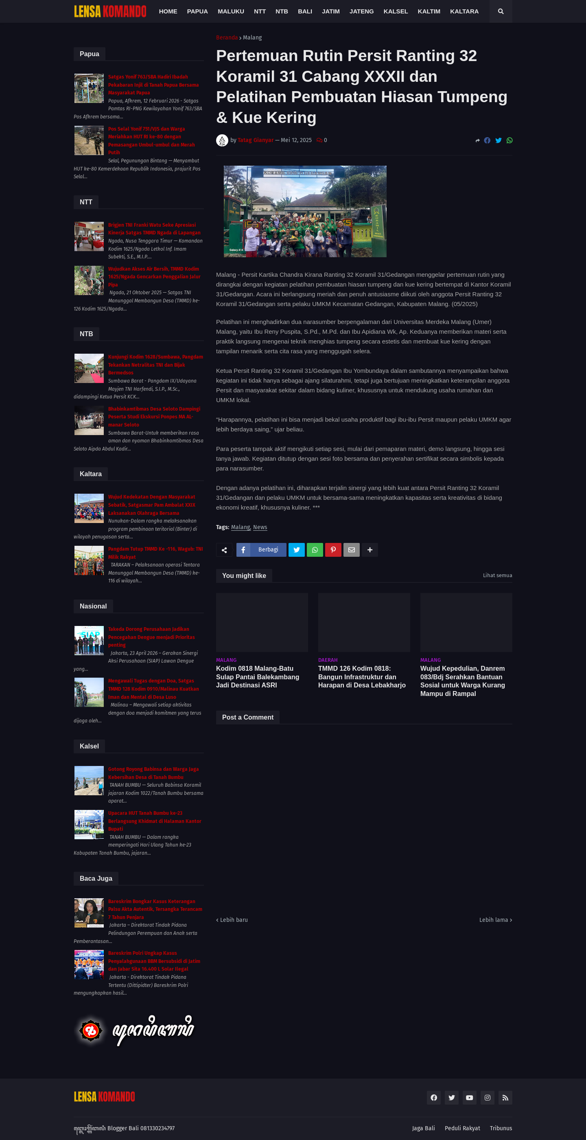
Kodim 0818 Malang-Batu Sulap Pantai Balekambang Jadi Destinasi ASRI (258, 677)
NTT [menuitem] (260, 11)
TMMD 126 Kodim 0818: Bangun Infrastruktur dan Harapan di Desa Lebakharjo (362, 677)
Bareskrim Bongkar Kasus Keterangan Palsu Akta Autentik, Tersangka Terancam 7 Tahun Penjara (155, 909)
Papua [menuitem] (197, 11)
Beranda (227, 38)
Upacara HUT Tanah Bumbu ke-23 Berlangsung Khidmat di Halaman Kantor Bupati (154, 821)
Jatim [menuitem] (331, 11)
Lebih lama (493, 920)
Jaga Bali (423, 1128)
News (260, 528)
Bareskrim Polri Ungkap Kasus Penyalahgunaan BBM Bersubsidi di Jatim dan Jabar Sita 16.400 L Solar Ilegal (154, 961)
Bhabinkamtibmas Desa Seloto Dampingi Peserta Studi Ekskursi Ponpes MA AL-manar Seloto (154, 417)
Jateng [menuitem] (362, 11)
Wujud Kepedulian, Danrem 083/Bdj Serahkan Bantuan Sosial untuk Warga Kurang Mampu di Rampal (462, 681)
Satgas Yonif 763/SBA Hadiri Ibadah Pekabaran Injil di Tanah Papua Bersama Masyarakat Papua (153, 85)
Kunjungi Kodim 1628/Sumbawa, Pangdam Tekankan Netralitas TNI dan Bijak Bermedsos (155, 365)
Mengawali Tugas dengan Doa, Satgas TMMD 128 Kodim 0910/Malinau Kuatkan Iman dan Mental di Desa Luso (153, 689)
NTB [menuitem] (282, 11)
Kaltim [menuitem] (429, 11)
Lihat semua (497, 575)
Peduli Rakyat (462, 1128)
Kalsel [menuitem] (396, 11)
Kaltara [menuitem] (464, 11)
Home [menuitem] (168, 11)
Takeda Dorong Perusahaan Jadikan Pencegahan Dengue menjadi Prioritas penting (151, 637)
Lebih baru (234, 920)
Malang (252, 38)
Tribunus (501, 1128)
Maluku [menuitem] (231, 11)
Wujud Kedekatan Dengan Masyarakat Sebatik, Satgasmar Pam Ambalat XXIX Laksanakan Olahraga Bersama (151, 505)
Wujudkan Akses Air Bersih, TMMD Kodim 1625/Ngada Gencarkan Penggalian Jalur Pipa (154, 277)
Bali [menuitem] (305, 11)
